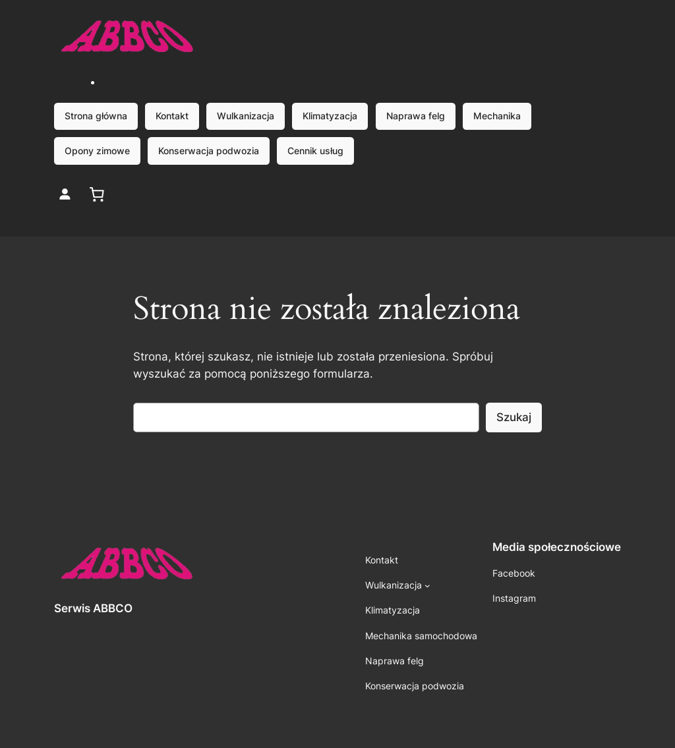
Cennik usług (315, 150)
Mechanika (497, 115)
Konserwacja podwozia (208, 150)
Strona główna (96, 115)
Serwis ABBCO (93, 608)
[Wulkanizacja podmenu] (427, 586)
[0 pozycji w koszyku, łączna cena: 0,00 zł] (97, 193)
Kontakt (172, 115)
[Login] (65, 194)
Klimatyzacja (330, 115)
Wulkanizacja (245, 115)
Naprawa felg (415, 115)
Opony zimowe (97, 150)
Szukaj (513, 417)
